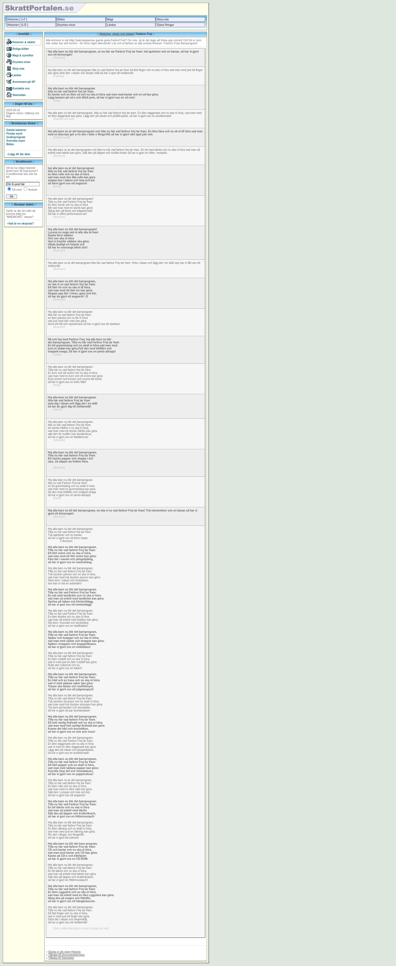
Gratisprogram (15, 137)
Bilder (61, 19)
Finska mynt (14, 133)
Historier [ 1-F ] (17, 19)
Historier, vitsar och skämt (117, 33)
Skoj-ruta (163, 19)
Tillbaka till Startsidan (61, 957)
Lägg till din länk (18, 154)
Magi (110, 19)
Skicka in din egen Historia (64, 951)
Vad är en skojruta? (20, 223)
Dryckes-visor (66, 24)
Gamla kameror (16, 130)
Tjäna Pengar (165, 24)
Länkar (111, 24)
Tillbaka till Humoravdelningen (66, 954)
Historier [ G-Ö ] (17, 24)
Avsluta (32, 189)
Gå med (17, 189)
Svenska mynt (15, 140)
